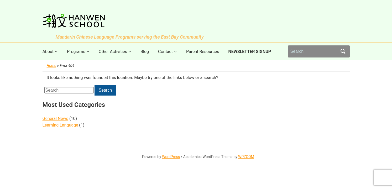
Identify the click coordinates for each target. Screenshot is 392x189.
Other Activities (113, 51)
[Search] (314, 51)
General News (56, 118)
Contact (165, 51)
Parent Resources (202, 51)
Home (51, 66)
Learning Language (60, 125)
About (48, 51)
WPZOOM (246, 157)
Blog (144, 51)
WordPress (171, 157)
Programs (76, 51)
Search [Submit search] (343, 51)
